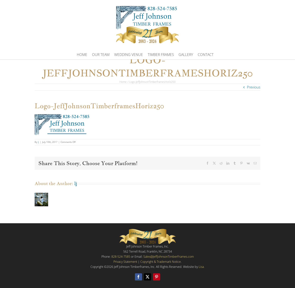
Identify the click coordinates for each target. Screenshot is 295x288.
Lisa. (202, 267)
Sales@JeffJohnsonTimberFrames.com (168, 256)
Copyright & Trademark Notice (160, 262)
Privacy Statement (125, 262)
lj (38, 142)
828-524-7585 (120, 256)
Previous (253, 87)
